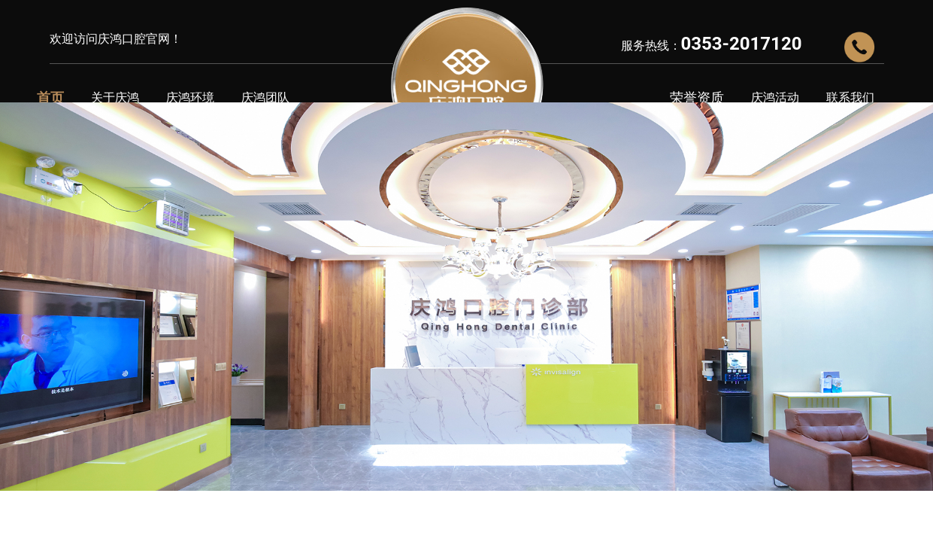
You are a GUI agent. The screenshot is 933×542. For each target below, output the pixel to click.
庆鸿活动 (775, 97)
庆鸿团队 (265, 97)
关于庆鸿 (115, 97)
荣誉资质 (697, 97)
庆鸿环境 (190, 97)
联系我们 (850, 97)
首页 (50, 97)
